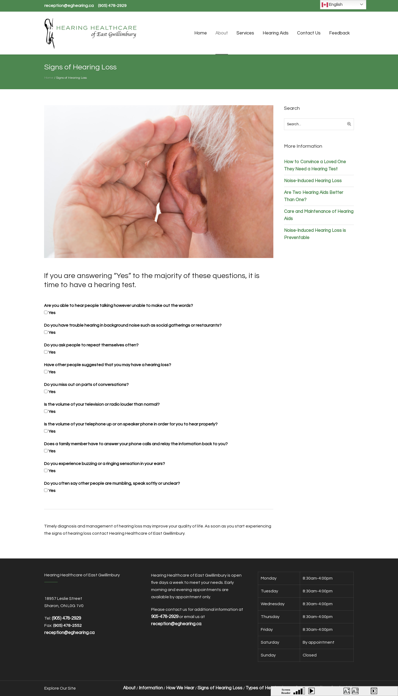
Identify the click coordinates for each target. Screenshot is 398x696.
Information (151, 688)
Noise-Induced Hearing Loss (313, 180)
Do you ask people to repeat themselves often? (91, 345)
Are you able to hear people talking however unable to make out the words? (118, 305)
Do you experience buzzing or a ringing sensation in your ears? (104, 464)
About (129, 688)
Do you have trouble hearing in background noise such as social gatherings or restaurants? (133, 325)
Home (48, 78)
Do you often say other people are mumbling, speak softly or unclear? (112, 483)
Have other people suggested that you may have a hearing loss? (107, 365)
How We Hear (180, 688)
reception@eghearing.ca (69, 5)
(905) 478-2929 (112, 5)
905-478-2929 (164, 616)
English (332, 5)
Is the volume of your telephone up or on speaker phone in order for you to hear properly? (131, 424)
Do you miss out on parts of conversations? (86, 384)
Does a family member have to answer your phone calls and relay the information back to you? (136, 444)
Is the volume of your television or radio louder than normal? (102, 404)
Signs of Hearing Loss (220, 688)
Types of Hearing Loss (269, 688)
